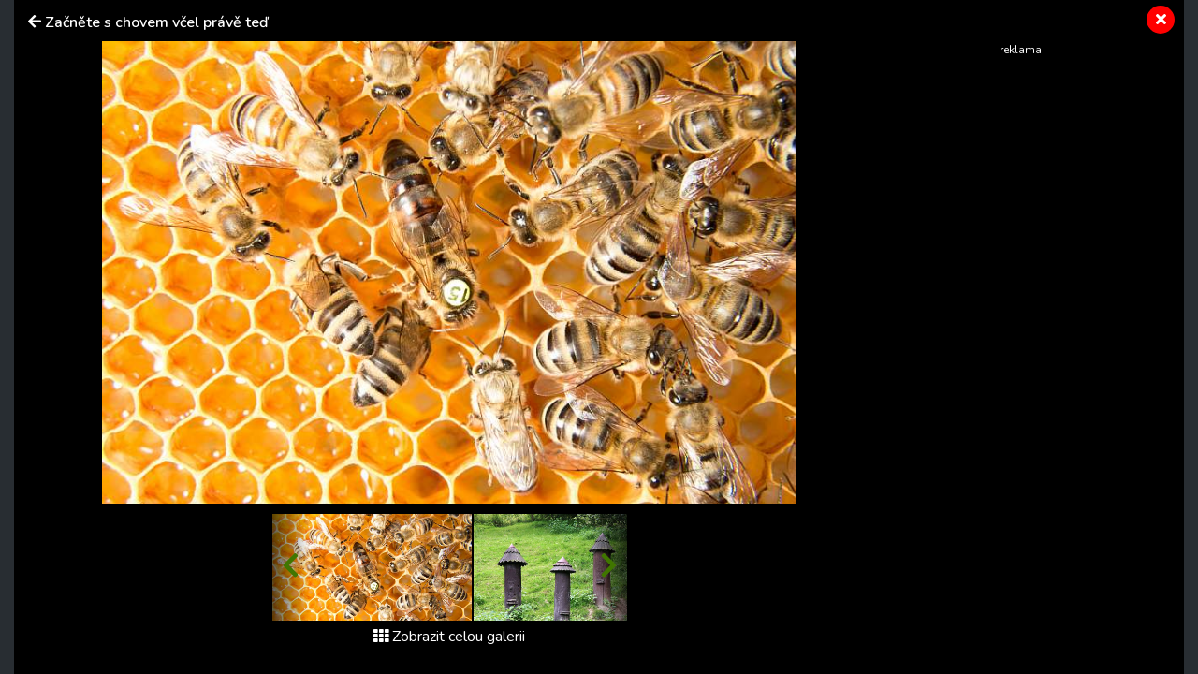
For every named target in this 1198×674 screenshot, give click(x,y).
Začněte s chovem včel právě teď (156, 22)
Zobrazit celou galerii (449, 636)
